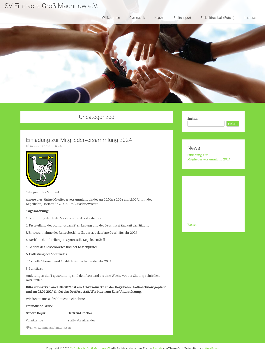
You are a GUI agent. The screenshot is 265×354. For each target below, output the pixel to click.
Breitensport (182, 18)
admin (62, 146)
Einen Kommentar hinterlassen (50, 327)
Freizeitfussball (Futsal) (217, 18)
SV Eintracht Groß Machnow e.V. (51, 6)
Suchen (192, 119)
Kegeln (159, 18)
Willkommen (111, 18)
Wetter (192, 224)
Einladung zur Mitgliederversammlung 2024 (79, 140)
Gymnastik (137, 18)
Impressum (252, 18)
